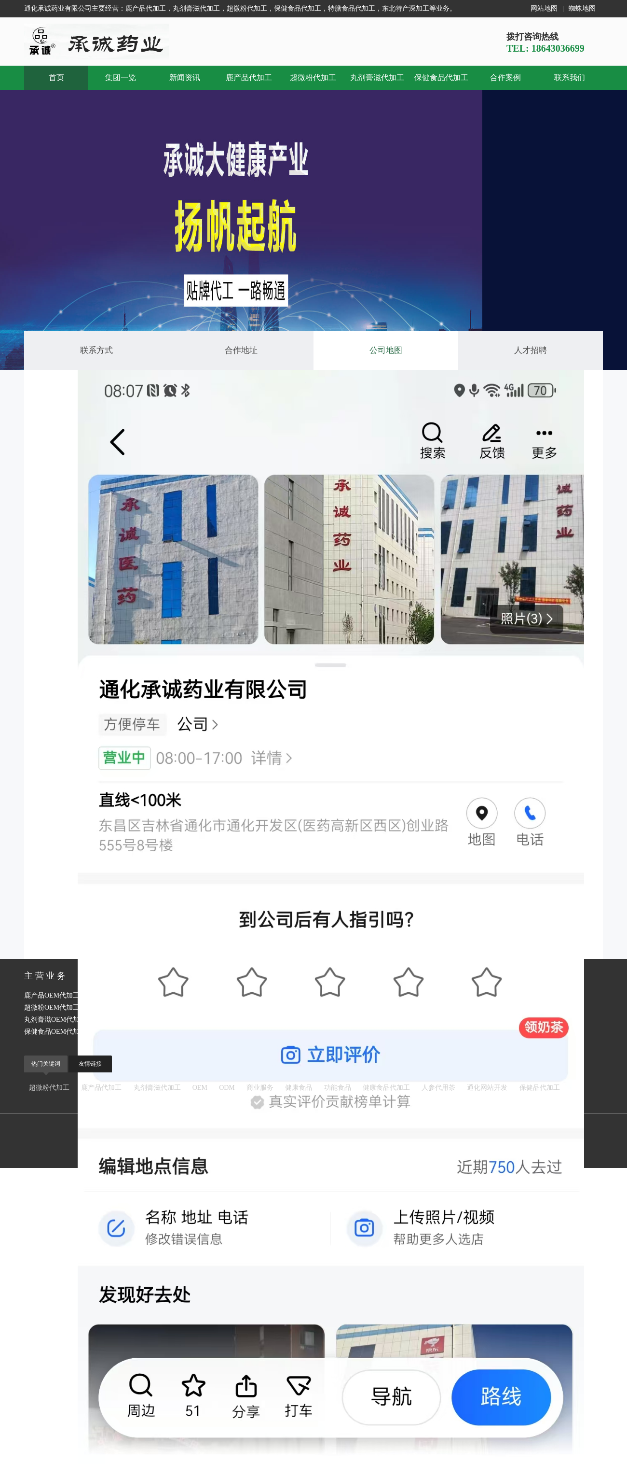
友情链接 (90, 1063)
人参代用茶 (438, 1087)
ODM (227, 1087)
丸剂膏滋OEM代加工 (55, 1019)
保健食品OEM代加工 (55, 1031)
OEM (199, 1087)
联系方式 (96, 350)
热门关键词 (45, 1063)
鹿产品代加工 (249, 77)
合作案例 (505, 77)
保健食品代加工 (441, 77)
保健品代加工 (539, 1087)
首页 (56, 77)
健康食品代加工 (386, 1087)
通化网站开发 (487, 1087)
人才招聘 (530, 350)
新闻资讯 (184, 77)
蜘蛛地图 (582, 8)
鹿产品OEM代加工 (52, 995)
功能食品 (337, 1087)
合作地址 (241, 350)
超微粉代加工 (313, 77)
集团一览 (120, 77)
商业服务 (259, 1087)
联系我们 (569, 77)
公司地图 (385, 350)
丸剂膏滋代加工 (377, 77)
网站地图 (544, 8)
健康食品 (298, 1087)
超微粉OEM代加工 (52, 1007)
